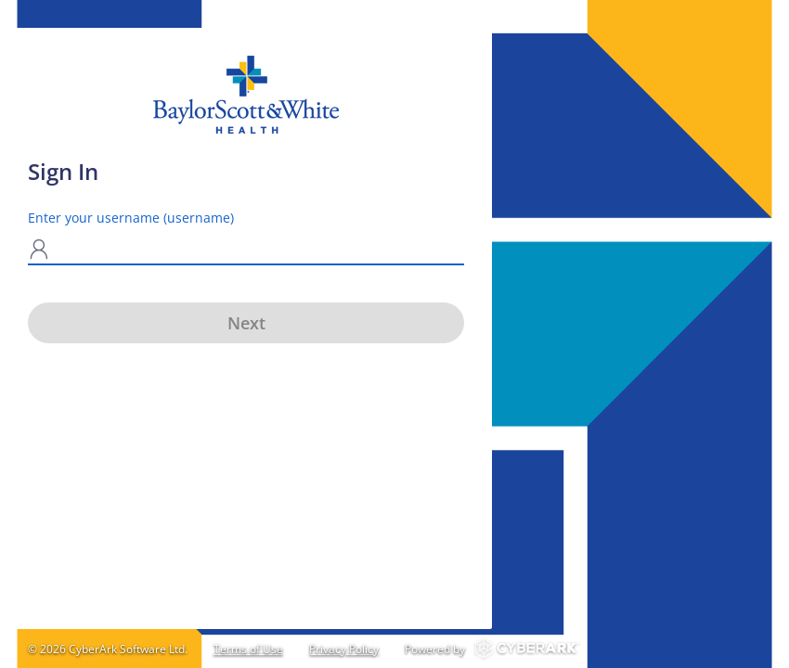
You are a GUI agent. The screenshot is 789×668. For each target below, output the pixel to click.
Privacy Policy (344, 649)
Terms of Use (248, 649)
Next (246, 323)
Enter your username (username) (131, 217)
